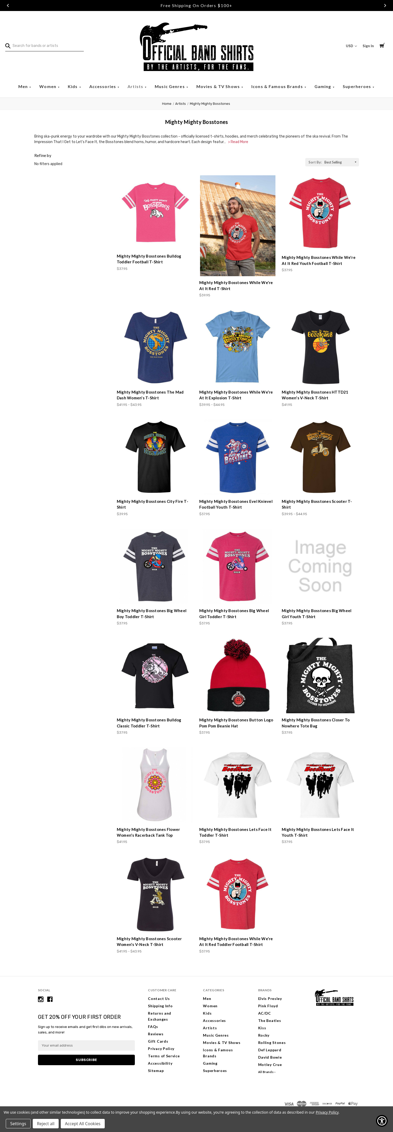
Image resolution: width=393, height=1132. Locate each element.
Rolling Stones (272, 1042)
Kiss (262, 1028)
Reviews (155, 1034)
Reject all (45, 1123)
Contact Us (159, 998)
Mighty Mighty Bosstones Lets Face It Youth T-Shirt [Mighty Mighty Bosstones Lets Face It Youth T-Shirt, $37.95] (318, 832)
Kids (73, 86)
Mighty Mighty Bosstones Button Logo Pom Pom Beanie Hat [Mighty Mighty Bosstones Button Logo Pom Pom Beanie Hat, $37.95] (236, 722)
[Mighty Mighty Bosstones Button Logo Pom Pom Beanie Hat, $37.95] (237, 675)
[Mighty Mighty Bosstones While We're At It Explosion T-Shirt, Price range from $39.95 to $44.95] (237, 347)
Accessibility (160, 1063)
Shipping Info (160, 1006)
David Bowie (270, 1057)
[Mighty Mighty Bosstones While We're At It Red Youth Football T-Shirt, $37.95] (320, 213)
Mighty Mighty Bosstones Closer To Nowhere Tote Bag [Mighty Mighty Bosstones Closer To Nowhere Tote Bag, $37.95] (316, 722)
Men (23, 86)
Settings (18, 1123)
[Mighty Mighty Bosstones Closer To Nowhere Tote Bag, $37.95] (320, 675)
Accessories (103, 86)
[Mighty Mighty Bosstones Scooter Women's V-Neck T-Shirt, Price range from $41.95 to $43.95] (155, 894)
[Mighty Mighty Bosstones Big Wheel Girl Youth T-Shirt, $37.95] (320, 566)
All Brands (266, 1072)
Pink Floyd (268, 1006)
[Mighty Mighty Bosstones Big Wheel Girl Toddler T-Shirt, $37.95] (237, 566)
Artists (136, 86)
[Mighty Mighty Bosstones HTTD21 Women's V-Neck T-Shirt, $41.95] (320, 347)
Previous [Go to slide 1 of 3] (7, 5)
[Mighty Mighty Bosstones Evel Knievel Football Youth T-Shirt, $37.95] (237, 457)
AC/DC (264, 1013)
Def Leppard (269, 1050)
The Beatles (269, 1020)
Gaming (323, 86)
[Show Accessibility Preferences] (382, 1121)
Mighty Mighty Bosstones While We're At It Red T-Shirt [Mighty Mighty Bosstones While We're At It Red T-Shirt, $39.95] (236, 285)
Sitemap (156, 1070)
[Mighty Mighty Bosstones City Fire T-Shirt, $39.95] (155, 457)
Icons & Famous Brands (277, 86)
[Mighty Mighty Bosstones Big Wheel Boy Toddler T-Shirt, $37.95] (155, 566)
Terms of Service (164, 1056)
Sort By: (315, 162)
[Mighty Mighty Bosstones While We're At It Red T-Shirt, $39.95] (237, 225)
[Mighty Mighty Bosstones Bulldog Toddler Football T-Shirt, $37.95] (155, 212)
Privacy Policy (161, 1048)
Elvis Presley (270, 998)
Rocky (264, 1035)
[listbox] (341, 162)
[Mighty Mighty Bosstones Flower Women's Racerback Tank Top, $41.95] (155, 785)
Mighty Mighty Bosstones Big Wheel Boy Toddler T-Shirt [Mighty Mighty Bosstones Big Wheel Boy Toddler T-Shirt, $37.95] (151, 613)
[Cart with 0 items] (382, 46)
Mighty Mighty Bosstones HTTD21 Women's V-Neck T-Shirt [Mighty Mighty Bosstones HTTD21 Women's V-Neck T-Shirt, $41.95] (315, 395)
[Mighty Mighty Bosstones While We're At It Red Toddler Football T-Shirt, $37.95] (237, 894)
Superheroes (357, 86)
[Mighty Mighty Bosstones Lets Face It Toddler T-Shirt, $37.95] (237, 785)
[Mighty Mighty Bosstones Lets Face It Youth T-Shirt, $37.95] (320, 785)
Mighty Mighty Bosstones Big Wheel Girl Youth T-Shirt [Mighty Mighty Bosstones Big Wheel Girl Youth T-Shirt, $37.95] (316, 613)
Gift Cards (158, 1041)
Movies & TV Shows (218, 86)
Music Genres (170, 86)
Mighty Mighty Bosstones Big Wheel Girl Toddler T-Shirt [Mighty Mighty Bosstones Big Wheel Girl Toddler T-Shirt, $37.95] (234, 613)
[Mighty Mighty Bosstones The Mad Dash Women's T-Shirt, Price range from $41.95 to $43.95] (155, 347)
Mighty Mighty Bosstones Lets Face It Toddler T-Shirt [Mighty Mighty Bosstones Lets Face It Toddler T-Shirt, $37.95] (235, 832)
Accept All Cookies (83, 1123)
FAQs (153, 1026)
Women (48, 86)
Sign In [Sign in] (368, 46)
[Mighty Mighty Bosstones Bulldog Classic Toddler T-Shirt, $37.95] (155, 675)
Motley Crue (270, 1064)
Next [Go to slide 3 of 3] (385, 5)
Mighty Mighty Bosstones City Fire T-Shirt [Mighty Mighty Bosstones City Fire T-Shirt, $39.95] (152, 504)
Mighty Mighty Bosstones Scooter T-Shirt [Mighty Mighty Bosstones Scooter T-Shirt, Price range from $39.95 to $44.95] (317, 504)
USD (351, 46)
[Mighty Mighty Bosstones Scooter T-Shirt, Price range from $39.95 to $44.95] (320, 457)
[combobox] (44, 45)
